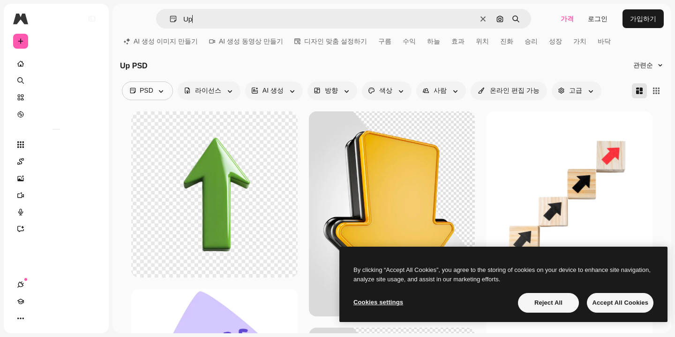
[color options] (387, 90)
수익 (409, 41)
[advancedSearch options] (576, 90)
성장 (555, 41)
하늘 (433, 41)
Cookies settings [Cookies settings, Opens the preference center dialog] (378, 302)
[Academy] (37, 318)
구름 (384, 41)
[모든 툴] (56, 144)
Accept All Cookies (620, 302)
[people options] (441, 90)
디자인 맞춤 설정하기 (330, 41)
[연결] (20, 318)
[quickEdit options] (509, 90)
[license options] (209, 90)
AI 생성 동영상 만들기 (246, 41)
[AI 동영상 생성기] (56, 195)
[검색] (56, 80)
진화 (506, 41)
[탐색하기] (56, 114)
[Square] (656, 90)
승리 (531, 41)
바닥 (604, 41)
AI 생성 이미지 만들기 (161, 41)
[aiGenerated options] (274, 90)
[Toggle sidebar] (91, 18)
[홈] (56, 63)
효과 (458, 41)
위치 (482, 41)
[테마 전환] (54, 318)
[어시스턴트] (56, 228)
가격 (567, 18)
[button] (169, 18)
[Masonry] (639, 90)
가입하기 (643, 18)
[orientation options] (332, 90)
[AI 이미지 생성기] (56, 178)
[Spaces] (56, 161)
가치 (579, 41)
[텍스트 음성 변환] (56, 212)
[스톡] (56, 97)
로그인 (598, 18)
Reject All (548, 302)
